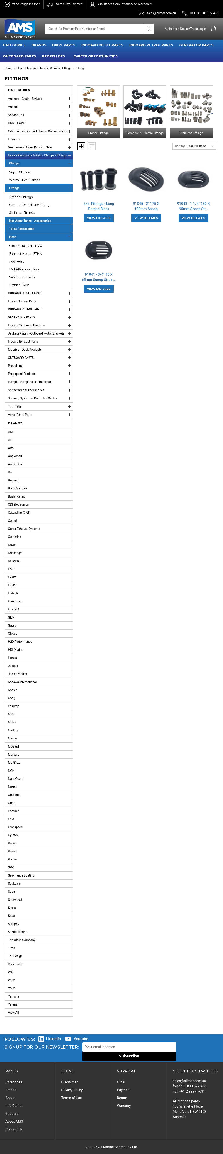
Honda (12, 657)
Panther (13, 811)
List (92, 146)
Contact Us (14, 1129)
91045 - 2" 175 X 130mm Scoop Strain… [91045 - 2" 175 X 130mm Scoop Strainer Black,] (146, 209)
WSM (11, 980)
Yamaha (13, 996)
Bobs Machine (17, 488)
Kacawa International (22, 682)
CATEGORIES (14, 45)
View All (13, 1012)
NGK (11, 770)
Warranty (124, 1106)
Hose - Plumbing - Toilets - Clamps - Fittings (40, 155)
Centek (12, 520)
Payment (124, 1090)
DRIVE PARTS (63, 45)
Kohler (12, 690)
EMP (11, 569)
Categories (13, 1082)
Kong (11, 698)
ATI (10, 440)
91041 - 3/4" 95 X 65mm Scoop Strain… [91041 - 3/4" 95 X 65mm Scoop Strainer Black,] (99, 277)
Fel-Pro (13, 585)
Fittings (41, 188)
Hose (41, 237)
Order (121, 1082)
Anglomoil (15, 456)
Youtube (81, 1039)
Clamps (41, 163)
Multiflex (14, 762)
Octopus (13, 795)
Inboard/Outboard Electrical (40, 325)
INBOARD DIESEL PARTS (102, 45)
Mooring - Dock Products (40, 350)
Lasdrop (13, 706)
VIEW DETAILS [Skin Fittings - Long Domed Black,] (99, 218)
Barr (11, 472)
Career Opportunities (95, 56)
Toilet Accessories (21, 229)
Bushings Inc (16, 496)
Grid (81, 146)
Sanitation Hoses (22, 277)
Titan (11, 948)
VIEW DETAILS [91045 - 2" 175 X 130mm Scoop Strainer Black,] (146, 218)
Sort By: (180, 146)
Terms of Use (71, 1098)
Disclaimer (69, 1082)
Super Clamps (19, 172)
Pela (11, 819)
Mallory (13, 730)
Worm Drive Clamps (24, 180)
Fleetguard (15, 601)
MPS (11, 714)
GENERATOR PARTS (196, 45)
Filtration (40, 139)
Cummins (14, 537)
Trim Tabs (40, 406)
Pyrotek (13, 835)
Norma (12, 787)
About (10, 1098)
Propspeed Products (40, 374)
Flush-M (13, 609)
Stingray (13, 924)
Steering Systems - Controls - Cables (40, 398)
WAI (11, 972)
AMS (11, 432)
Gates (12, 625)
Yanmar (13, 1004)
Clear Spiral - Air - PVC (25, 246)
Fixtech (13, 593)
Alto (11, 448)
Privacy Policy (72, 1090)
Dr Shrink (14, 561)
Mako (12, 722)
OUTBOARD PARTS (19, 56)
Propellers (40, 366)
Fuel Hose (17, 261)
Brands (10, 1090)
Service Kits (40, 115)
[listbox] (201, 146)
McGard (13, 746)
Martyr (12, 738)
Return (122, 1098)
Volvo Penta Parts (40, 415)
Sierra (12, 907)
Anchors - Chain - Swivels (40, 99)
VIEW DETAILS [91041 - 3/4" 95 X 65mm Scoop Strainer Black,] (99, 289)
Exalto (12, 577)
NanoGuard (16, 778)
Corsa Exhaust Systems (24, 528)
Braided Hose (19, 285)
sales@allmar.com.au (161, 13)
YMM (11, 988)
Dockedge (15, 553)
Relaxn (12, 851)
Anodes (40, 107)
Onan (11, 803)
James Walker (17, 674)
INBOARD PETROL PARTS (151, 45)
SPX (11, 867)
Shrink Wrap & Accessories (40, 390)
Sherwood (15, 899)
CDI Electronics (18, 504)
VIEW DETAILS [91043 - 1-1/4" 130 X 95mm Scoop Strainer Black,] (193, 218)
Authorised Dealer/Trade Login (185, 29)
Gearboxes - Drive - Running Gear (40, 147)
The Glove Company (21, 940)
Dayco (12, 545)
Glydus (12, 633)
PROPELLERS (53, 56)
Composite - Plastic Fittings (30, 205)
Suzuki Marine (17, 932)
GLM (11, 617)
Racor (12, 843)
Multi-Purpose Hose (24, 269)
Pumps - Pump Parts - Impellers (40, 382)
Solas (12, 916)
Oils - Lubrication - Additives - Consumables (40, 131)
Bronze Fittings (21, 197)
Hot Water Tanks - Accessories (30, 221)
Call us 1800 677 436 (204, 13)
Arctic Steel (16, 464)
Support (11, 1114)
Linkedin (53, 1039)
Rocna (12, 859)
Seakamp (14, 883)
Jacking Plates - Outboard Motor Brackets (40, 333)
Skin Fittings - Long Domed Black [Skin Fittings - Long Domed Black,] (98, 206)
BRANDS (39, 45)
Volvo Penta (16, 964)
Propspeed (15, 827)
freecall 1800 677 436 (189, 1086)
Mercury (13, 754)
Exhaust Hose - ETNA (25, 254)
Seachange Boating (21, 875)
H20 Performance (20, 641)
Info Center (14, 1106)
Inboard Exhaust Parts (40, 341)
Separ (12, 891)
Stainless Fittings (22, 213)
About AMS (14, 1121)
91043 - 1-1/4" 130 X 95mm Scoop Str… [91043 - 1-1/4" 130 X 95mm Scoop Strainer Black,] (193, 206)
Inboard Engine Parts (40, 301)
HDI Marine (15, 649)
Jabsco (13, 666)
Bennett (13, 480)
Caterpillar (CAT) (19, 512)
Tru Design (15, 956)
